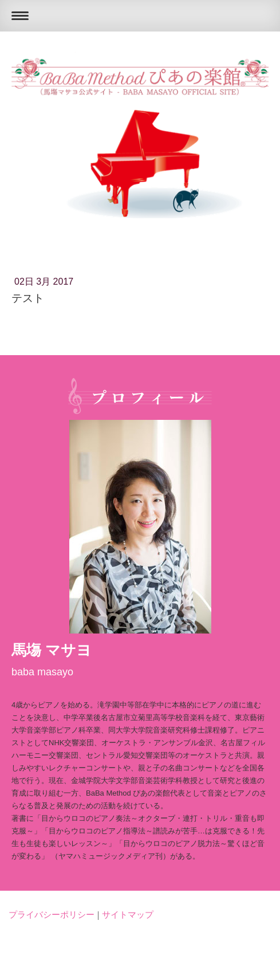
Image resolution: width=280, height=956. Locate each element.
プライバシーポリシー (51, 914)
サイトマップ (127, 914)
